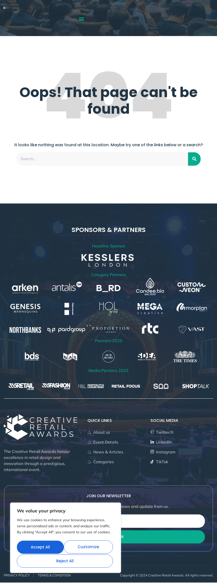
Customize (41, 547)
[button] (81, 19)
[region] (65, 539)
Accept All (65, 561)
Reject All (90, 547)
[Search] (194, 159)
